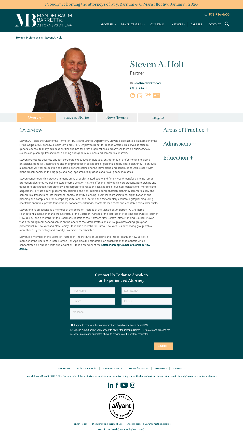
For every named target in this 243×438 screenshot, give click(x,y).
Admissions (179, 144)
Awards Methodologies (157, 423)
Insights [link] (176, 24)
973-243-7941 (138, 88)
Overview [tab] (36, 117)
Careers (196, 24)
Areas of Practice (186, 130)
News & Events (138, 368)
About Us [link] (106, 24)
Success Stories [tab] (76, 117)
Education (178, 158)
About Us (64, 368)
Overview (34, 130)
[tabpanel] (121, 191)
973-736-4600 (217, 14)
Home (19, 38)
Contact (214, 24)
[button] (139, 97)
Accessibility (134, 423)
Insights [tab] (158, 117)
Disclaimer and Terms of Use (107, 423)
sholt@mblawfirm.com (145, 83)
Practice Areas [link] (132, 24)
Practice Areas (87, 368)
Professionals (34, 38)
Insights (161, 368)
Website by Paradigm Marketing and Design (121, 429)
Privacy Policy (80, 423)
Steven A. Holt (53, 38)
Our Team (157, 24)
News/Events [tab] (117, 117)
